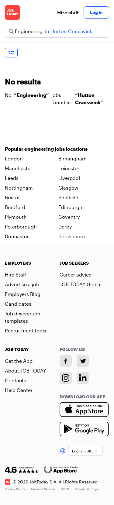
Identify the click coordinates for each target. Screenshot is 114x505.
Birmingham (72, 158)
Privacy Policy (16, 489)
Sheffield (68, 197)
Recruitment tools (25, 330)
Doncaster (17, 236)
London (14, 158)
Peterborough (21, 226)
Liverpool (69, 178)
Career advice (76, 274)
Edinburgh (70, 207)
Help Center (19, 390)
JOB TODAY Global (81, 284)
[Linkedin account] (83, 378)
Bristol (12, 197)
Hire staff (68, 12)
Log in (96, 12)
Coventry (69, 217)
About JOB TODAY (25, 370)
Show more (71, 236)
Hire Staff (15, 274)
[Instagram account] (66, 378)
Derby (65, 226)
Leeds (12, 178)
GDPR (66, 489)
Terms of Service (44, 489)
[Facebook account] (66, 361)
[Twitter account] (83, 361)
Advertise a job (22, 284)
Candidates (18, 304)
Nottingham (19, 188)
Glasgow (68, 188)
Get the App (19, 361)
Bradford (15, 207)
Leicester (68, 168)
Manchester (18, 168)
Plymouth (16, 217)
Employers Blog (22, 294)
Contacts (15, 380)
